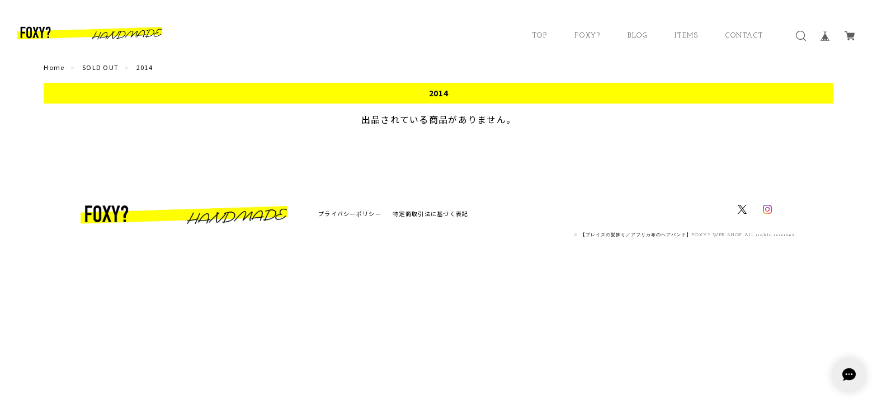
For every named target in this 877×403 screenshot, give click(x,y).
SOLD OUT (100, 67)
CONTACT (744, 35)
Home (54, 67)
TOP (540, 35)
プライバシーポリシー (349, 213)
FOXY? (587, 35)
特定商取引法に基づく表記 (430, 213)
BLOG (637, 35)
